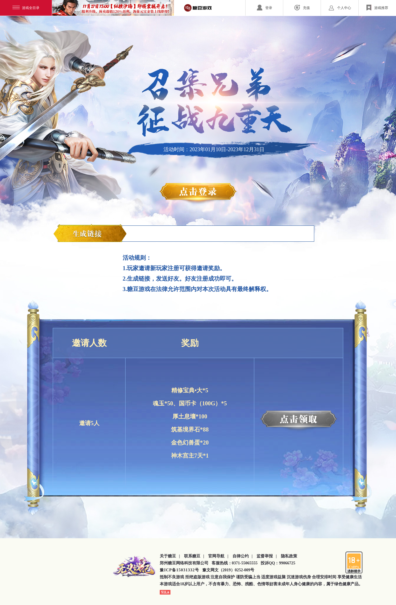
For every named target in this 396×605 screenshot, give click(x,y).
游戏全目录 (25, 8)
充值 (302, 7)
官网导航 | (218, 556)
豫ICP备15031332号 (179, 570)
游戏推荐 (377, 7)
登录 (264, 7)
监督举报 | (267, 556)
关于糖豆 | (170, 556)
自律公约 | (242, 556)
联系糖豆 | (194, 556)
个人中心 (339, 7)
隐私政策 (289, 556)
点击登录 (198, 193)
